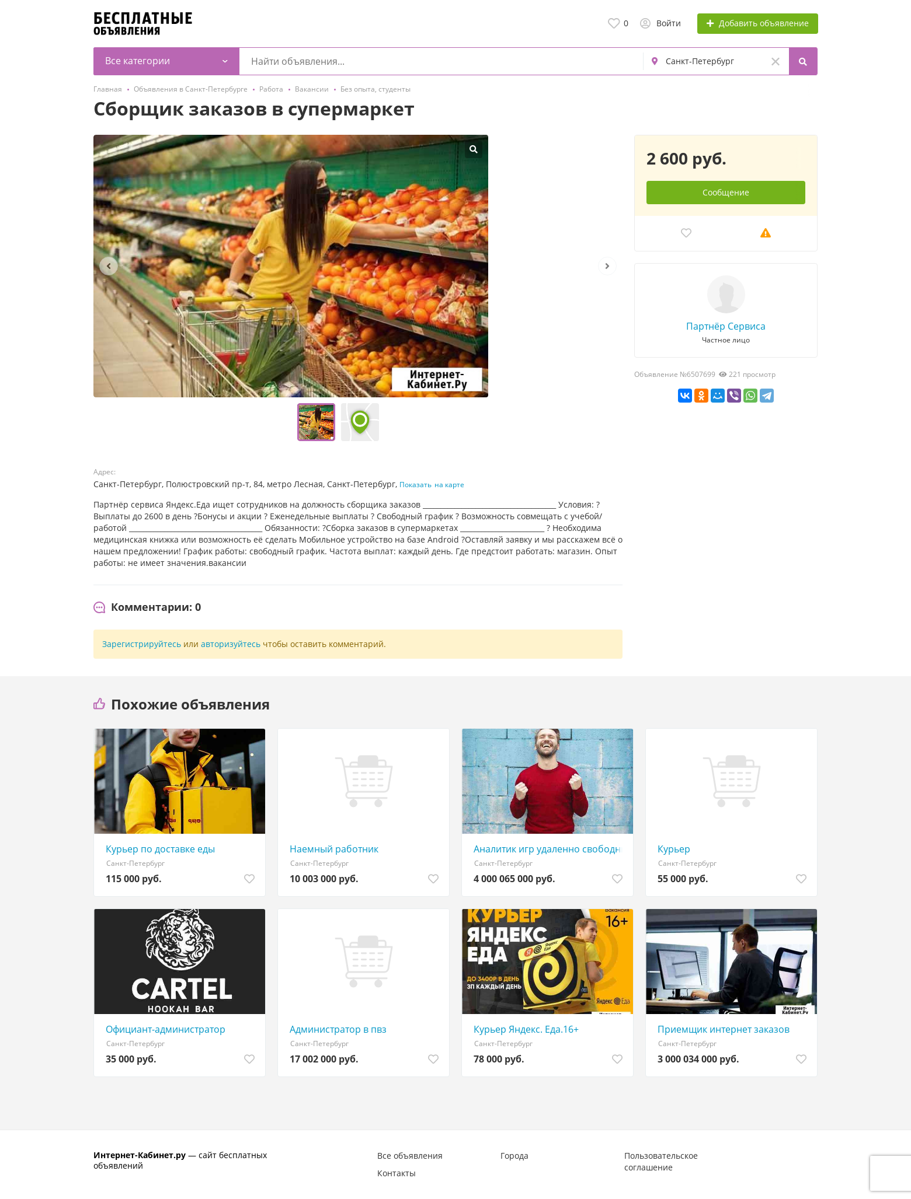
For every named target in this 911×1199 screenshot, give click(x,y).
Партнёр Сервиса (726, 326)
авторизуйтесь (230, 643)
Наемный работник (334, 849)
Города (514, 1155)
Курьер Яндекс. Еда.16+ (526, 1029)
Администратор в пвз (338, 1029)
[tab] (147, 607)
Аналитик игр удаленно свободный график (550, 849)
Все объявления (410, 1155)
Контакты (396, 1173)
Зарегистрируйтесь (141, 643)
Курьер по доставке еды (160, 849)
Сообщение (726, 192)
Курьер (674, 849)
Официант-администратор (165, 1029)
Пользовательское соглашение (661, 1161)
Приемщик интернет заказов (724, 1029)
